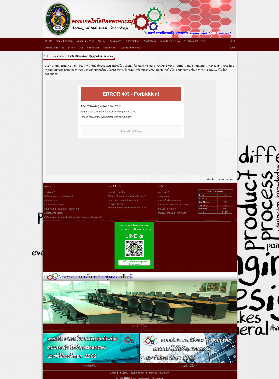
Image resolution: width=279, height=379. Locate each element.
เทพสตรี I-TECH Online (170, 41)
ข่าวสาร (71, 48)
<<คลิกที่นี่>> (139, 326)
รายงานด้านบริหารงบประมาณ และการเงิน (127, 208)
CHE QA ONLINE (115, 204)
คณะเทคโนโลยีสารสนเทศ (169, 200)
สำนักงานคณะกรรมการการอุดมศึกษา (61, 209)
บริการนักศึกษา (133, 41)
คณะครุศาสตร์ (164, 196)
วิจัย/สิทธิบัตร (150, 41)
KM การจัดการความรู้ (54, 48)
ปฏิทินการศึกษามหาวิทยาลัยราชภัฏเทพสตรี (127, 196)
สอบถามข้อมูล (110, 48)
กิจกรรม (101, 41)
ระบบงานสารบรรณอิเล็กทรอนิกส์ (123, 200)
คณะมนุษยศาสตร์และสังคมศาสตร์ (172, 205)
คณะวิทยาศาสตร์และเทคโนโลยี (171, 213)
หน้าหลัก (48, 41)
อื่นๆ (81, 48)
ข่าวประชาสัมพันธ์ (55, 56)
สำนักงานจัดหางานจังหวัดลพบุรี (58, 196)
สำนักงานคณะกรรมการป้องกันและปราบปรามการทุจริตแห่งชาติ (73, 217)
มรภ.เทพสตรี (163, 192)
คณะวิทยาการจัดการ (166, 209)
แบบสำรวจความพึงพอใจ (131, 48)
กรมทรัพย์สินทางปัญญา (54, 205)
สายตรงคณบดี (93, 48)
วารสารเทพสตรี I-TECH (195, 41)
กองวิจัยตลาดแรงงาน (53, 213)
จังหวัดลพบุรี (49, 192)
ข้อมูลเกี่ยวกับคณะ (64, 41)
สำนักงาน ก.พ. (50, 200)
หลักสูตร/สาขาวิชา (85, 41)
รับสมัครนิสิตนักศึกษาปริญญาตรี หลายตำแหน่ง (90, 56)
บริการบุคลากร (115, 41)
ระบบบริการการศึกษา (117, 192)
